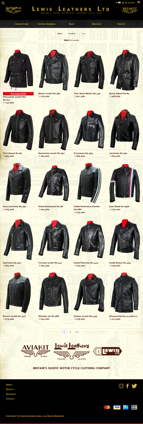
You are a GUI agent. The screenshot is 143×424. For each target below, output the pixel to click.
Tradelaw (11, 394)
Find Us (121, 24)
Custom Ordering (46, 24)
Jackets (71, 34)
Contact (10, 399)
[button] (3, 3)
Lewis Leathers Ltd (71, 9)
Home (59, 34)
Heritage (96, 24)
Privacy (10, 389)
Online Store (21, 24)
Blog (71, 24)
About (9, 385)
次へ (77, 332)
